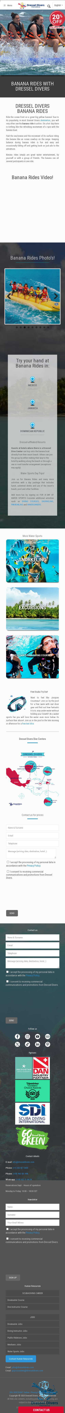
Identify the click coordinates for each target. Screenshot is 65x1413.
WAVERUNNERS (34, 504)
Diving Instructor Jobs (17, 1331)
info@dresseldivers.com (23, 1162)
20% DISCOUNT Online (19, 1392)
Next (54, 296)
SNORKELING (47, 501)
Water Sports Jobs (16, 1351)
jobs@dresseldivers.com (23, 1367)
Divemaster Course (16, 1300)
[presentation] (18, 892)
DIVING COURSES (30, 501)
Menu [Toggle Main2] (7, 5)
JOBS (32, 1317)
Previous (10, 296)
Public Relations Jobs (17, 1337)
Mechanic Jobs (14, 1344)
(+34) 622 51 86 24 (24, 1179)
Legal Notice (49, 1392)
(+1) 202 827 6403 (20, 1168)
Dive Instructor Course (17, 1307)
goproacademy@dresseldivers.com (27, 1370)
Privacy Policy (33, 865)
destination (45, 120)
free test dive (28, 723)
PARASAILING (17, 504)
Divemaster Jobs (15, 1324)
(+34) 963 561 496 (20, 1173)
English (59, 5)
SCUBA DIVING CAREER (32, 1293)
